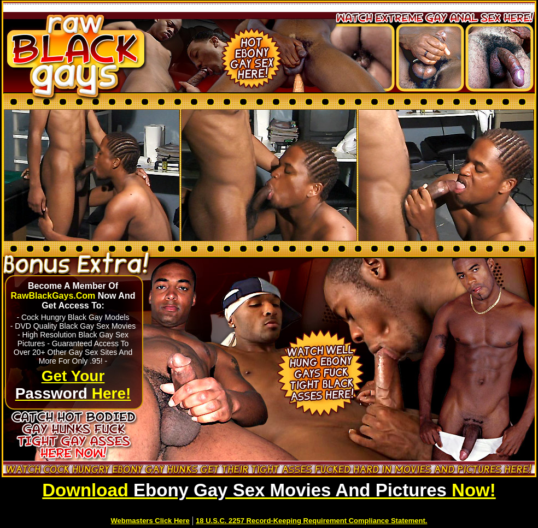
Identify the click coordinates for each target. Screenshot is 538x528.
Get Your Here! (73, 384)
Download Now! (268, 490)
